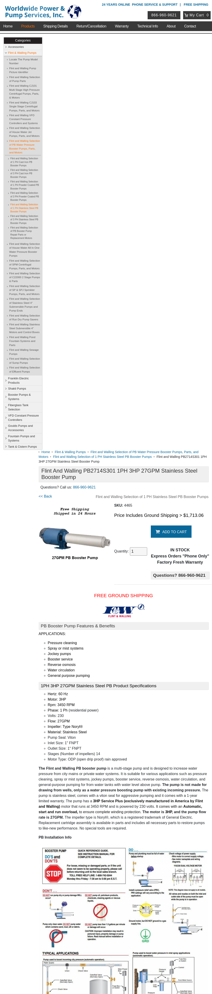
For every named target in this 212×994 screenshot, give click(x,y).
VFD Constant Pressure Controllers (23, 418)
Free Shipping (196, 4)
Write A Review (191, 805)
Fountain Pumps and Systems (21, 438)
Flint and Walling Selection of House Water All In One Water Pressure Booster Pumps (24, 250)
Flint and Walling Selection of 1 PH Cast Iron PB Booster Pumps (24, 162)
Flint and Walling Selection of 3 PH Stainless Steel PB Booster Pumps (24, 219)
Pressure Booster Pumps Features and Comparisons (88, 750)
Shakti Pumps (17, 388)
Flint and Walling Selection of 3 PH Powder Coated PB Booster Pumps (24, 196)
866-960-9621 (164, 14)
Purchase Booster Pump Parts (70, 784)
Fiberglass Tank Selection (18, 407)
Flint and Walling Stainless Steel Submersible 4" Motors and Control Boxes (24, 328)
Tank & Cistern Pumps (22, 446)
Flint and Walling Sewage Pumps (24, 352)
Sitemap (33, 844)
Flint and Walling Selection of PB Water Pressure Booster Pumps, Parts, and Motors (24, 147)
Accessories (16, 47)
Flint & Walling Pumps (22, 53)
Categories (23, 40)
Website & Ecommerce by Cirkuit (106, 984)
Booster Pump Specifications (69, 689)
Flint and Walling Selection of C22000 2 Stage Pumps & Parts (24, 277)
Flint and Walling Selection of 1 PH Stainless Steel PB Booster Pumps (24, 208)
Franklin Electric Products (18, 380)
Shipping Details (55, 25)
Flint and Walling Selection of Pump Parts (24, 79)
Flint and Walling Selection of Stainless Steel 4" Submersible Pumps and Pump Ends (24, 305)
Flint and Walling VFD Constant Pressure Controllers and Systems (23, 119)
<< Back (52, 84)
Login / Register (92, 925)
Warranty (122, 25)
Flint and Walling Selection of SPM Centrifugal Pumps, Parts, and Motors (24, 264)
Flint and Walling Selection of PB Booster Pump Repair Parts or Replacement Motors (24, 233)
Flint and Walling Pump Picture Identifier (22, 70)
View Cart (88, 931)
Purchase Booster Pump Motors (72, 775)
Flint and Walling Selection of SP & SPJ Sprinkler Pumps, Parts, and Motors (24, 290)
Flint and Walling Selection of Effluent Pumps (24, 369)
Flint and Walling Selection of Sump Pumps (24, 361)
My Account (90, 919)
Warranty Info (37, 861)
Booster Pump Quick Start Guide (72, 732)
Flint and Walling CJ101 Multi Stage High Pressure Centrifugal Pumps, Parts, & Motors (24, 92)
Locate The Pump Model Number (23, 61)
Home (8, 25)
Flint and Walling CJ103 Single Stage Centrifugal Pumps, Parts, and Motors (24, 106)
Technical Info (147, 25)
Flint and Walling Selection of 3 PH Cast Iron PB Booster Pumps (24, 173)
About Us (35, 832)
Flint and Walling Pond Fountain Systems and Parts (22, 341)
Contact (190, 25)
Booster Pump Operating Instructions (76, 741)
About (171, 25)
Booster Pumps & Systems (19, 397)
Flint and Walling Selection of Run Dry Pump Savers (24, 317)
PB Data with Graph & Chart (68, 723)
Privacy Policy (84, 971)
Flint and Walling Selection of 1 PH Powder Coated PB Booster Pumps (24, 185)
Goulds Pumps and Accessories (20, 428)
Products (28, 25)
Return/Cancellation (91, 25)
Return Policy (90, 937)
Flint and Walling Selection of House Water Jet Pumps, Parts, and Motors (24, 132)
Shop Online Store (97, 832)
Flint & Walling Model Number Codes (76, 698)
